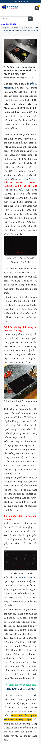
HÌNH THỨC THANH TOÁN (21, 1)
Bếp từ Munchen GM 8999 (21, 689)
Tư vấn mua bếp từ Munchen (22, 28)
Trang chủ (5, 28)
